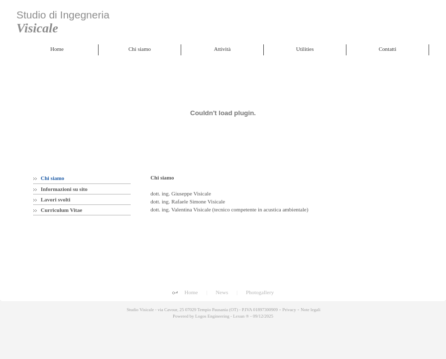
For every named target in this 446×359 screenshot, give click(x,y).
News (222, 292)
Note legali (311, 309)
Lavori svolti (51, 199)
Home (191, 292)
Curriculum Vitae (57, 210)
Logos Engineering (212, 316)
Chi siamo (48, 178)
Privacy (289, 309)
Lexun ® (241, 316)
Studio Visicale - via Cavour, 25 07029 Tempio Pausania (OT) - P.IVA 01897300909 (201, 309)
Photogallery (260, 292)
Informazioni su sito (60, 189)
